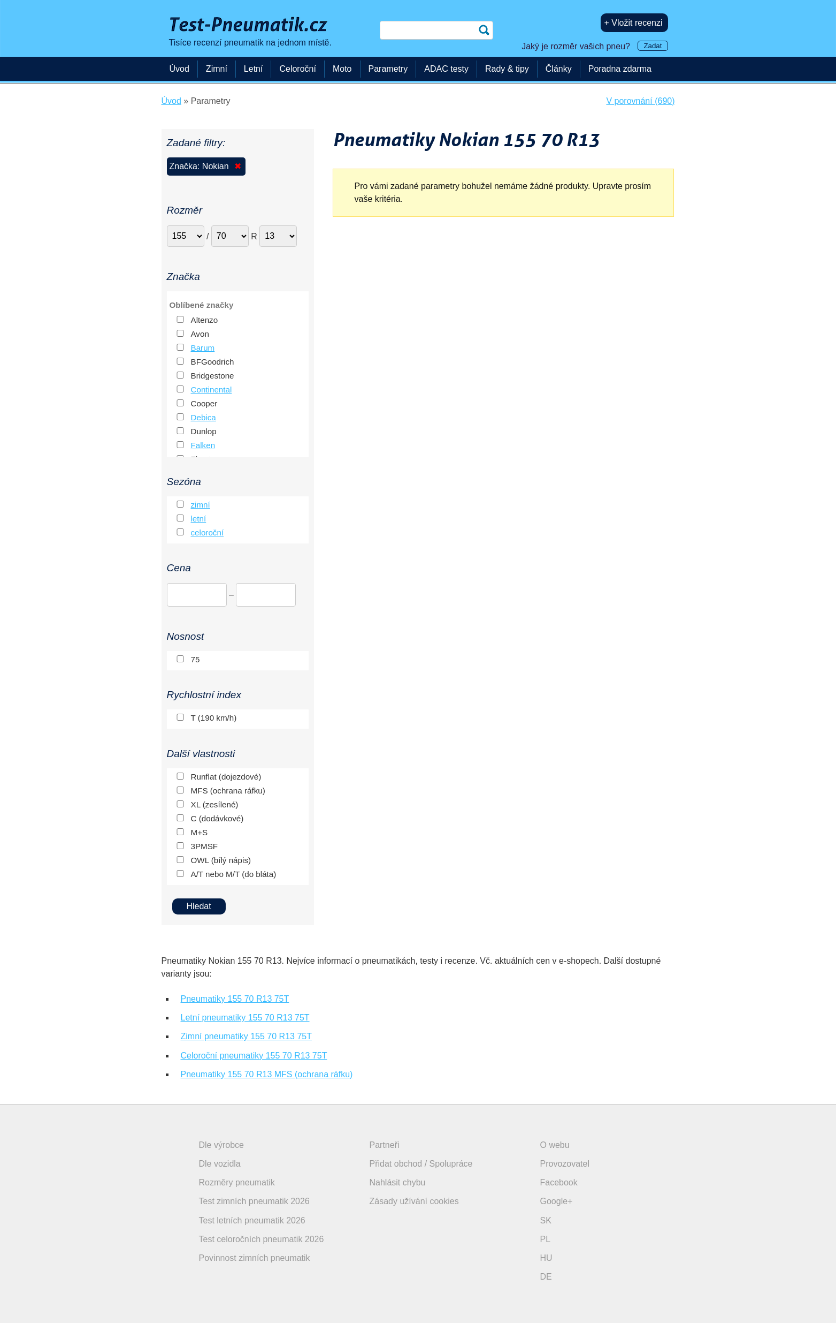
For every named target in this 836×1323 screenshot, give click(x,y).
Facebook (559, 1182)
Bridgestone (212, 375)
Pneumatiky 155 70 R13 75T (235, 998)
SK (545, 1220)
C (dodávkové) (217, 818)
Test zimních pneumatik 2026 (254, 1201)
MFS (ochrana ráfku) (228, 790)
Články (559, 68)
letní (198, 518)
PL (545, 1239)
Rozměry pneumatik (237, 1182)
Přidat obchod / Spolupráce (421, 1163)
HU (546, 1257)
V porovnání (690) (640, 100)
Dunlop (204, 431)
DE (546, 1276)
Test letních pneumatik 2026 (252, 1220)
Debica (203, 417)
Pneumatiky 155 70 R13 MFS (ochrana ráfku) (267, 1074)
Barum (203, 347)
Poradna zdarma (619, 68)
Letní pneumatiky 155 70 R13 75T (245, 1017)
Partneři (385, 1145)
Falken (203, 445)
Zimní (216, 68)
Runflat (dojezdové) (226, 776)
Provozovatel (565, 1163)
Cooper (204, 403)
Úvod (179, 68)
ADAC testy (446, 68)
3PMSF (204, 846)
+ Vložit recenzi (633, 22)
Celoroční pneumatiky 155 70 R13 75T (254, 1055)
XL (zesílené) (215, 804)
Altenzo (204, 319)
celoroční (207, 532)
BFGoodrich (212, 361)
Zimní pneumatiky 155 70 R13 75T (246, 1036)
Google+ (556, 1201)
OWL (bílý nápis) (221, 860)
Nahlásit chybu (398, 1182)
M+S (199, 832)
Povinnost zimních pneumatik (254, 1257)
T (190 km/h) (214, 717)
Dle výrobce (221, 1145)
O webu (555, 1145)
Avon (200, 333)
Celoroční (297, 68)
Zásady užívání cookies (414, 1201)
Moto (342, 68)
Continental (211, 389)
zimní (200, 504)
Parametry (388, 68)
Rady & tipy (507, 68)
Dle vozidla (220, 1163)
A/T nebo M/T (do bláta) (234, 874)
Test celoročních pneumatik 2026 (261, 1239)
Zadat (652, 46)
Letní (253, 68)
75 (195, 659)
